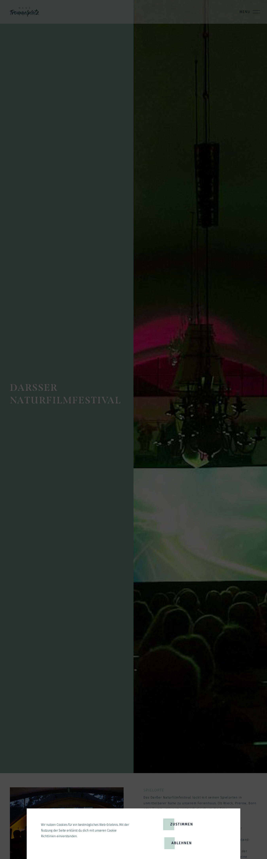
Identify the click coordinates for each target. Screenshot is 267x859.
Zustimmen (181, 824)
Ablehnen (181, 843)
